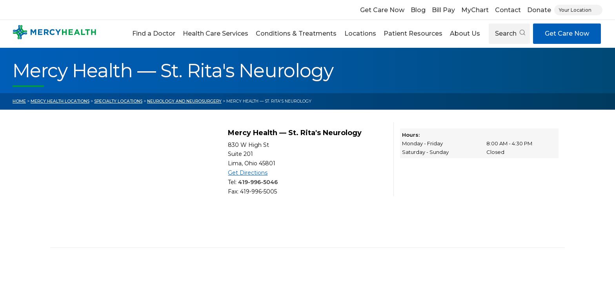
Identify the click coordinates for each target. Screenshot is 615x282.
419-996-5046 (258, 182)
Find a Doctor (153, 33)
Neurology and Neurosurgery (184, 101)
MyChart (475, 10)
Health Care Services (215, 33)
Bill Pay (443, 10)
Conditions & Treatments (296, 33)
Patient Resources (413, 33)
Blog (418, 10)
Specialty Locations (118, 101)
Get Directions (247, 172)
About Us (465, 33)
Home (19, 101)
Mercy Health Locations (60, 101)
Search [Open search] (510, 33)
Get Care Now (382, 10)
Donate (539, 10)
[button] (153, 33)
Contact (508, 10)
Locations (360, 33)
